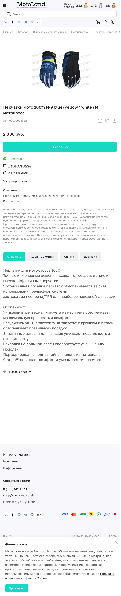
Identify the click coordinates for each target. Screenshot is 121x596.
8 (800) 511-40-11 (15, 489)
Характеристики (42, 256)
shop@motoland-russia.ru (20, 495)
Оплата (69, 256)
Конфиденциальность (86, 536)
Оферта (112, 536)
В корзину (60, 147)
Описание (14, 256)
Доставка (90, 256)
